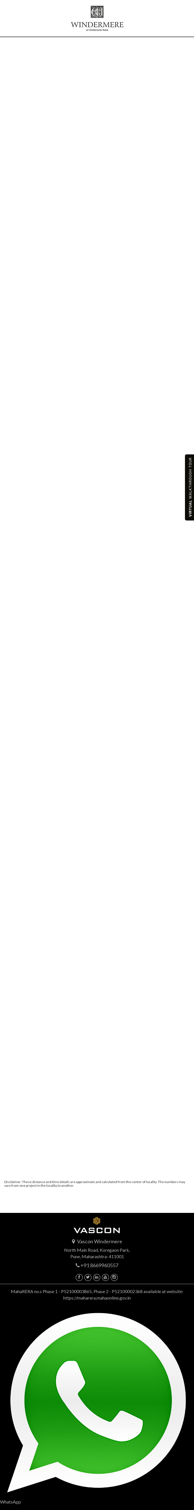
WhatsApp (97, 1404)
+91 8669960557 (99, 1265)
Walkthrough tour (190, 487)
